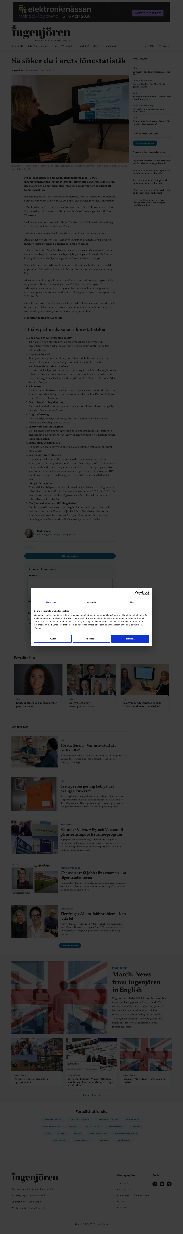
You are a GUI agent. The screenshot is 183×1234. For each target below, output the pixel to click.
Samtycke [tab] (51, 602)
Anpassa (91, 639)
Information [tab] (91, 602)
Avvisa (53, 639)
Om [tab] (132, 602)
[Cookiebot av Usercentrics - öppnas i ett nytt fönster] (137, 593)
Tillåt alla (130, 639)
